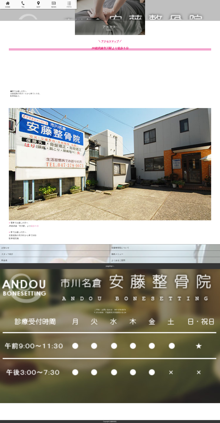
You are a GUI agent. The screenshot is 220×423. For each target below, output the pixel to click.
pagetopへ (110, 266)
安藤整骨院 (110, 15)
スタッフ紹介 (7, 254)
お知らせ (5, 248)
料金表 (4, 260)
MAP (38, 4)
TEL (23, 4)
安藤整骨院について (120, 248)
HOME (7, 4)
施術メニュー (117, 254)
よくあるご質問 (118, 260)
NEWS (53, 4)
